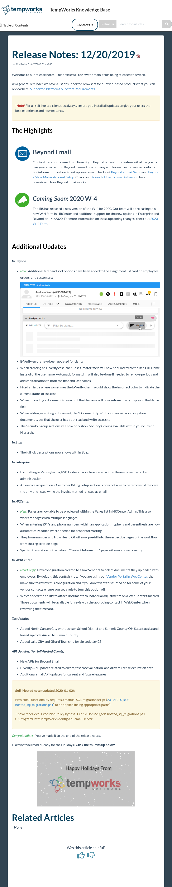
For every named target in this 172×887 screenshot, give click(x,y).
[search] (139, 24)
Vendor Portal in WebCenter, (127, 576)
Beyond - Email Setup (126, 172)
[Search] (167, 24)
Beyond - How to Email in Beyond (114, 177)
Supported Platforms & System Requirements (62, 89)
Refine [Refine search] (107, 24)
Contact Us (85, 25)
